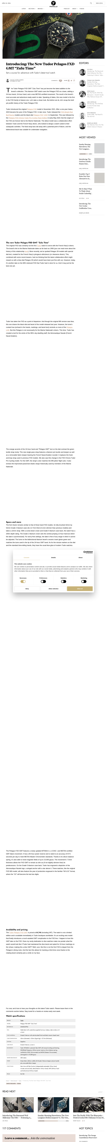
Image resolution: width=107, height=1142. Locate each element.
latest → (101, 1092)
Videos (82, 9)
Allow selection (53, 588)
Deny (27, 588)
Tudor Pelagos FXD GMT (18, 932)
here (26, 251)
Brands (40, 9)
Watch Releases (11, 1083)
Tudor (39, 246)
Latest (24, 9)
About (74, 9)
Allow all (80, 588)
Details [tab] (53, 557)
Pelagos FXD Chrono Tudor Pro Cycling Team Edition (28, 118)
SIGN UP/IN (99, 3)
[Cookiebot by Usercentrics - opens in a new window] (85, 552)
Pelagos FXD (32, 109)
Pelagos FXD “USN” (41, 115)
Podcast (67, 9)
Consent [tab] (26, 557)
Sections (32, 9)
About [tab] (81, 557)
